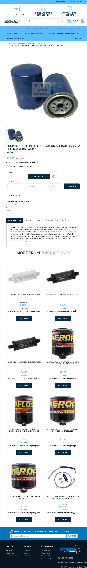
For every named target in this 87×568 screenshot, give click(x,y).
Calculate (71, 186)
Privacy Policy (45, 553)
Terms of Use (45, 550)
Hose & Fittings (74, 28)
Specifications (33, 220)
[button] (54, 176)
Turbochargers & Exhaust (32, 33)
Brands (78, 38)
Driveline (26, 28)
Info (36, 162)
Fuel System (60, 28)
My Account (10, 550)
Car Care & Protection (15, 38)
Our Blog (27, 553)
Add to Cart (24, 318)
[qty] (15, 186)
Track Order (10, 553)
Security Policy (46, 558)
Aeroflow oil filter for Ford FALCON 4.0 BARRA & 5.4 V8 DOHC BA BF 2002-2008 (63, 430)
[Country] (34, 186)
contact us (60, 2)
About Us (27, 550)
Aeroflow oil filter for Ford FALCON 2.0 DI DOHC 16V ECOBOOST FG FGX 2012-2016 (63, 363)
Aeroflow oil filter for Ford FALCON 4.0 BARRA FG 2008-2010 (24, 497)
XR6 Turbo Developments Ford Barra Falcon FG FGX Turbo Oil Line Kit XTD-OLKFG (63, 497)
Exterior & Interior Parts (42, 28)
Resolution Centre (12, 556)
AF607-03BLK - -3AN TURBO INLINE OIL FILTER (24, 362)
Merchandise (12, 33)
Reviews (56, 220)
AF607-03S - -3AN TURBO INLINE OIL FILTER (24, 295)
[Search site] (62, 20)
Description (14, 220)
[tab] (14, 220)
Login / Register (75, 2)
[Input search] (42, 20)
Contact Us (27, 556)
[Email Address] (38, 536)
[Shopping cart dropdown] (73, 21)
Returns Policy (46, 556)
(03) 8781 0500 (67, 558)
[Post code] (53, 186)
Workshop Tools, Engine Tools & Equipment (64, 33)
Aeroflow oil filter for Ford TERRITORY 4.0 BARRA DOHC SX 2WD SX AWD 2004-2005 (24, 430)
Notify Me (39, 176)
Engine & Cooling (12, 28)
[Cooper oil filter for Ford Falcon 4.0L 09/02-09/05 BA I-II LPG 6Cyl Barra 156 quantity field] (16, 176)
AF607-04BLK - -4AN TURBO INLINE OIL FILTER (63, 295)
